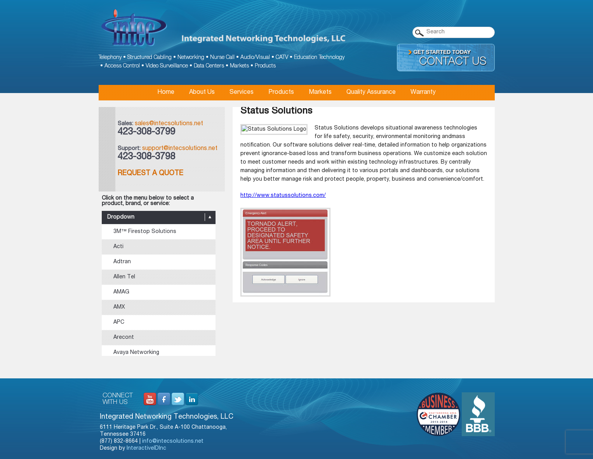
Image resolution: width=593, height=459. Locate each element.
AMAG (121, 292)
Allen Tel (124, 277)
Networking (190, 57)
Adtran (122, 262)
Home (165, 93)
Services (242, 93)
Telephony (110, 57)
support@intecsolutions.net (179, 149)
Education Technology (319, 57)
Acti (118, 247)
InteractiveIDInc (146, 448)
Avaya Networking (136, 352)
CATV (282, 57)
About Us (202, 93)
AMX (119, 307)
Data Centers (209, 66)
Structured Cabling (149, 57)
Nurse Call (222, 57)
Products (265, 66)
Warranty (423, 93)
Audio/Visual (255, 57)
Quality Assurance (371, 93)
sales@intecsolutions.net (169, 124)
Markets (239, 66)
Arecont (123, 337)
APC (118, 322)
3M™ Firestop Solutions (144, 232)
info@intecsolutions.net (172, 441)
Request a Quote (150, 173)
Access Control (122, 66)
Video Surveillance (167, 66)
